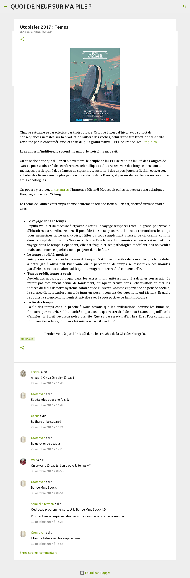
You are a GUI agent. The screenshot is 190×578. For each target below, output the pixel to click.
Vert (34, 460)
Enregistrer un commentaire (38, 552)
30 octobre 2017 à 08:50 (47, 471)
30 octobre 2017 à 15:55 (47, 543)
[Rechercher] (185, 6)
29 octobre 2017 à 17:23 (47, 449)
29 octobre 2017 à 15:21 (47, 427)
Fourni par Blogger (95, 572)
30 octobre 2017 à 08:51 (47, 493)
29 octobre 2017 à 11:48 (47, 383)
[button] (22, 39)
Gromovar (38, 394)
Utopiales (149, 142)
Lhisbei (35, 372)
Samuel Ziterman (42, 504)
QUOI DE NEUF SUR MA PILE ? (50, 6)
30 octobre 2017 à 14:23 (47, 521)
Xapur (35, 416)
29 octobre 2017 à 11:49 (47, 405)
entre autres (60, 189)
